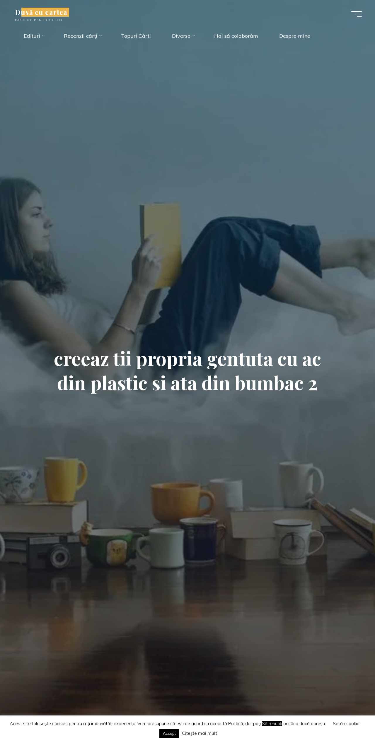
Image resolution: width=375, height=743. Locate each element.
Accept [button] (169, 733)
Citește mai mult (199, 733)
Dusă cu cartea (41, 12)
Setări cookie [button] (346, 723)
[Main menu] (356, 14)
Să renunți (272, 723)
